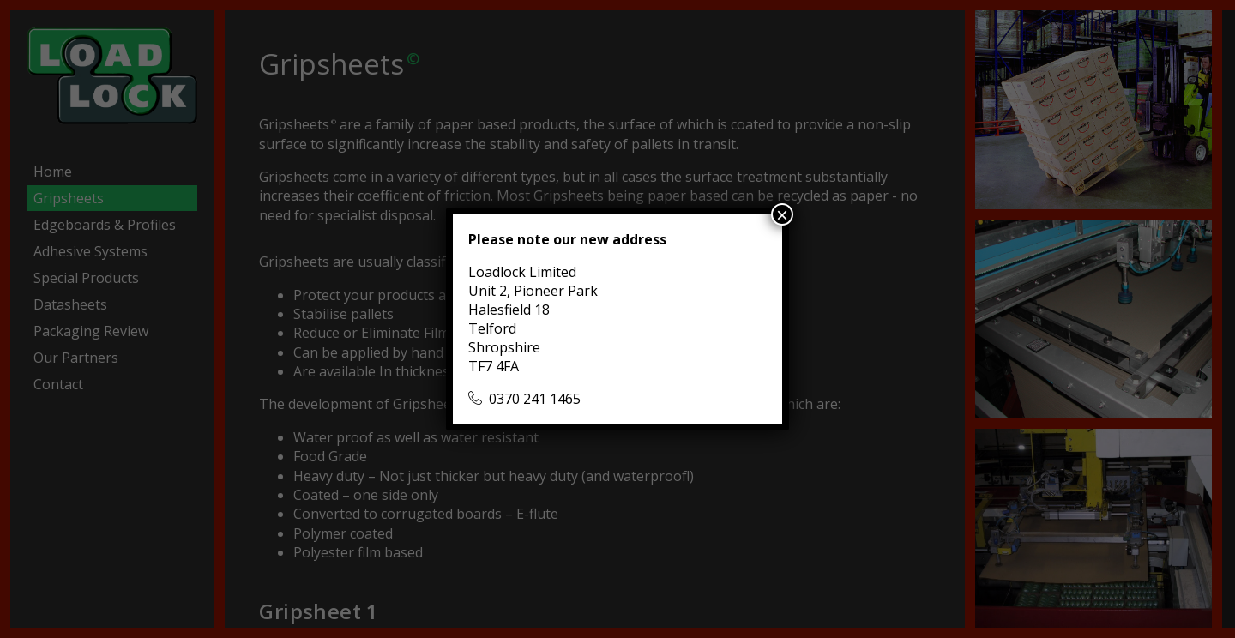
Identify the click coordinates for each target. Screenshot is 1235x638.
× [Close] (782, 214)
